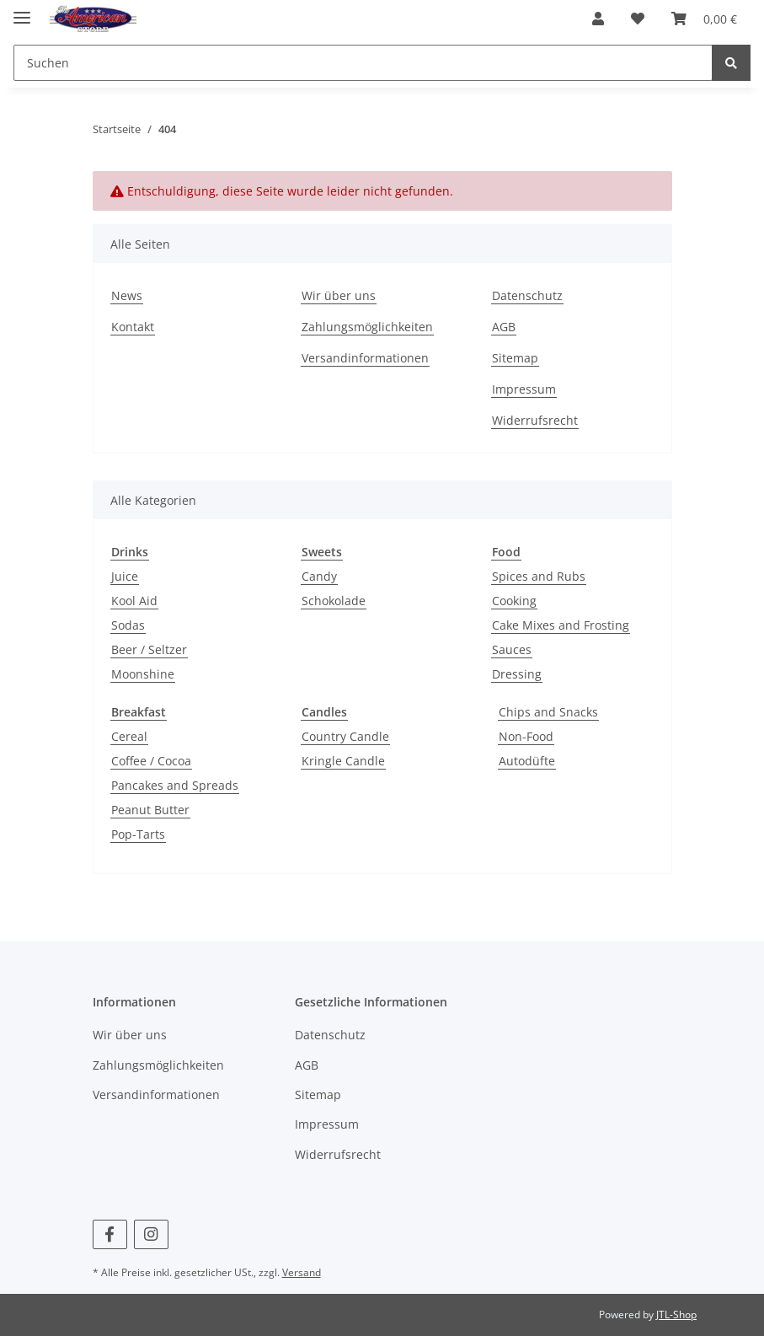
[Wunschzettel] (637, 18)
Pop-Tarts (138, 834)
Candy (319, 576)
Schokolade (334, 601)
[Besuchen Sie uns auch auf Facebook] (110, 1234)
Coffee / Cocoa (151, 761)
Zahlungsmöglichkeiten (367, 327)
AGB (504, 327)
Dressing (517, 674)
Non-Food (526, 736)
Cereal (129, 736)
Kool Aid (134, 601)
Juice (124, 576)
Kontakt (132, 327)
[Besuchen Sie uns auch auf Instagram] (151, 1234)
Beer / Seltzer (149, 649)
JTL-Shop (676, 1314)
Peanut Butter (150, 810)
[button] (598, 18)
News (126, 295)
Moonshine (142, 674)
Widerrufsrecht (535, 420)
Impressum (524, 389)
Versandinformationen (365, 358)
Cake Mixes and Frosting (560, 625)
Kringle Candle (343, 761)
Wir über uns (339, 295)
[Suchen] (363, 63)
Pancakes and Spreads (174, 785)
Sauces (512, 649)
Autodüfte (527, 761)
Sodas (128, 625)
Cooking (514, 601)
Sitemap (515, 358)
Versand (301, 1272)
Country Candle (345, 736)
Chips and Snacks (548, 712)
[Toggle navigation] (21, 10)
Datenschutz (527, 295)
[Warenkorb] (704, 18)
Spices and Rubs (538, 576)
